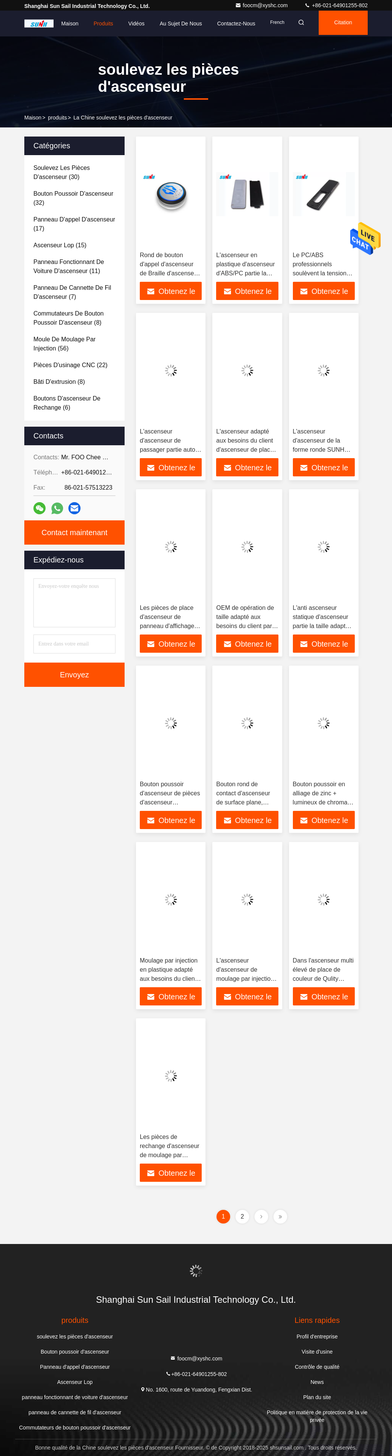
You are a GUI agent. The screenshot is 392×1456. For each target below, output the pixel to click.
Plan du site (317, 1397)
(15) (60, 245)
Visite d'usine (317, 1352)
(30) (61, 172)
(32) (73, 198)
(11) (68, 266)
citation (340, 23)
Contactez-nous (227, 23)
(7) (72, 292)
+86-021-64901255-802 (336, 5)
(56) (64, 344)
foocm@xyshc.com (262, 5)
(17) (74, 224)
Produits (94, 23)
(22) (70, 365)
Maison (60, 23)
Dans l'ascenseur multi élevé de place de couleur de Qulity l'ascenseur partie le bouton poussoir (323, 978)
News (317, 1382)
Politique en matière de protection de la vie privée (317, 1416)
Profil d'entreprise (317, 1336)
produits (57, 118)
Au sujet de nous (171, 23)
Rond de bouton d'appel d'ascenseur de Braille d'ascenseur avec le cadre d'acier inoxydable (169, 273)
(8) (68, 318)
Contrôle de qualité (317, 1367)
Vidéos (127, 23)
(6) (66, 403)
